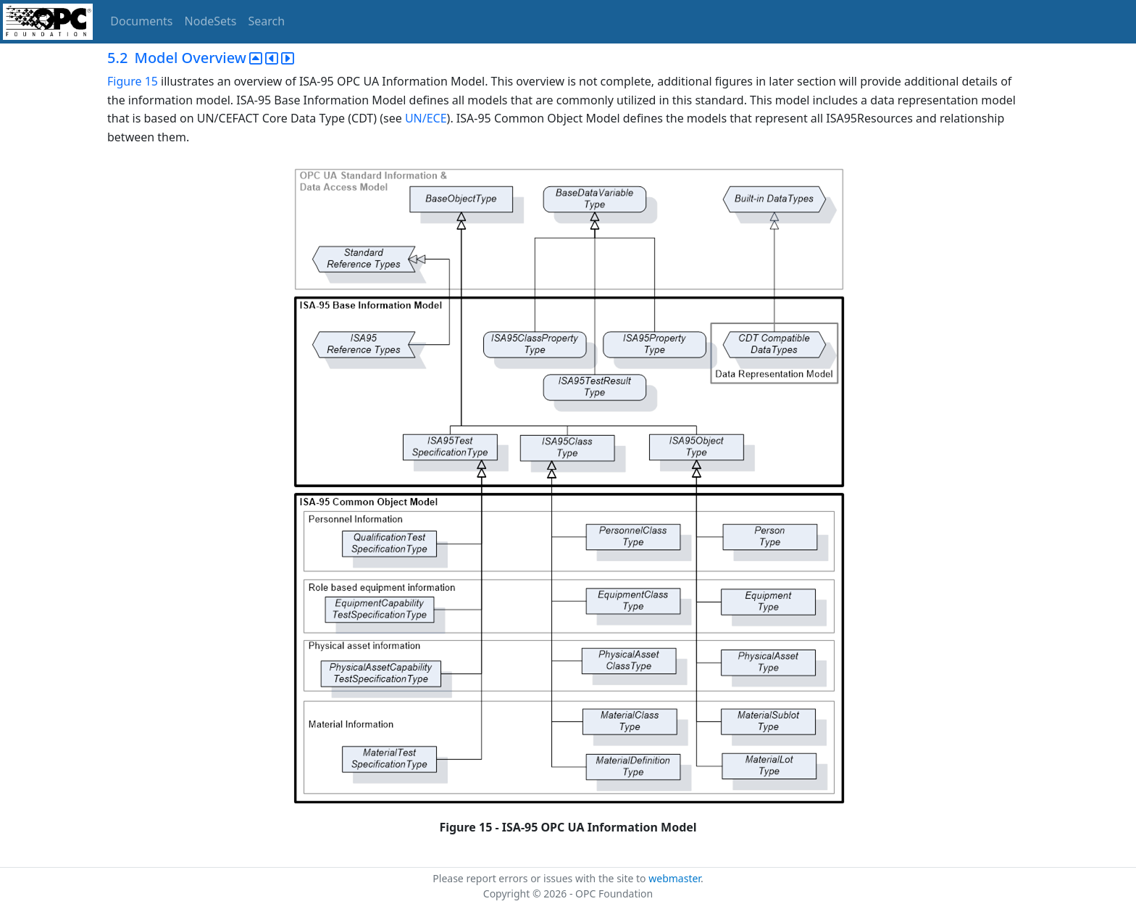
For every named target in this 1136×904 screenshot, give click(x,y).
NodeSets (211, 21)
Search (266, 21)
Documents (141, 21)
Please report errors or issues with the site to (540, 878)
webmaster (674, 878)
